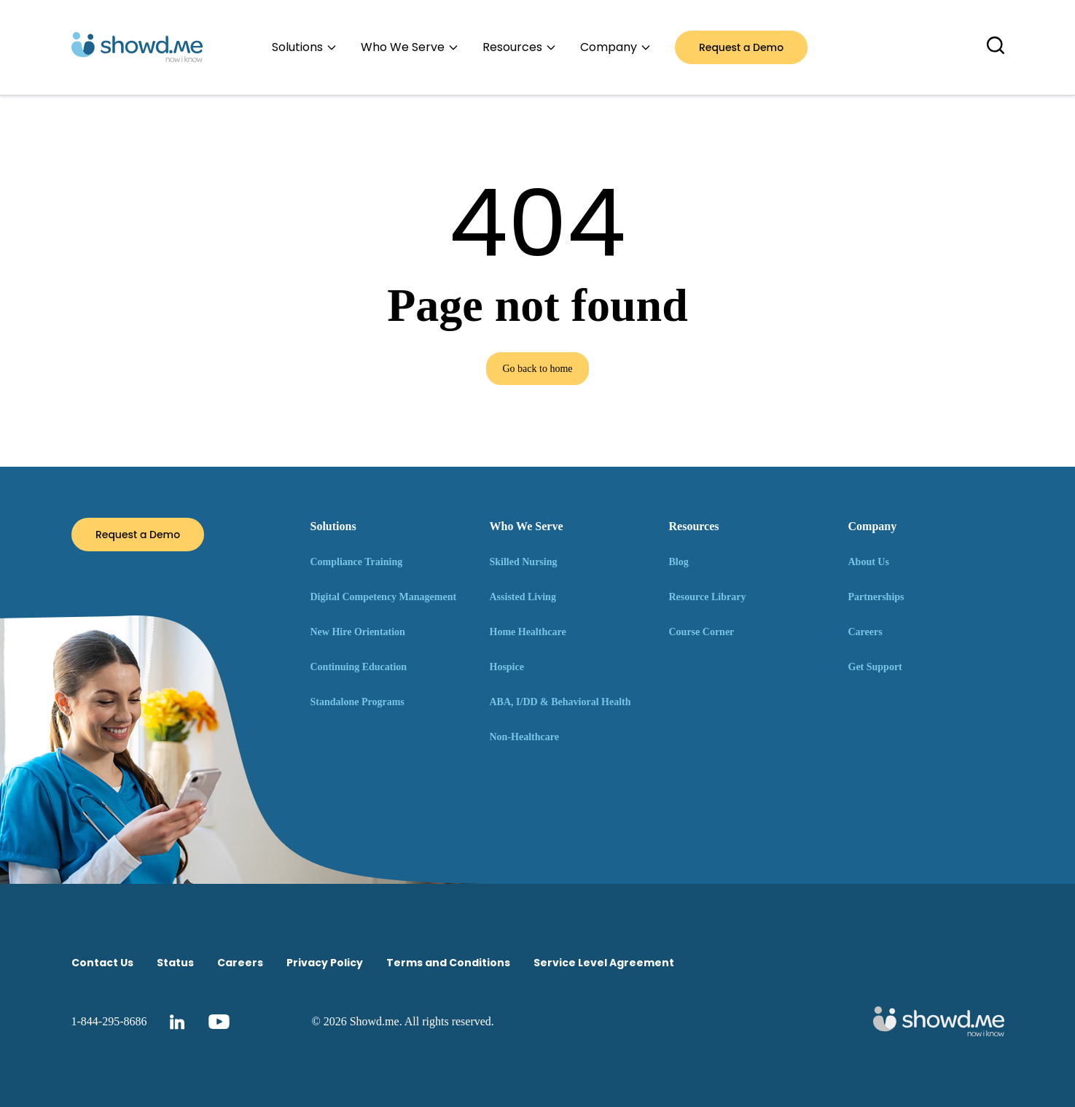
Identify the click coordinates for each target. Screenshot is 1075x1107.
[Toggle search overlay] (995, 45)
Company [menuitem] (616, 47)
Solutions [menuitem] (304, 47)
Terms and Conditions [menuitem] (448, 962)
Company (872, 526)
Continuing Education (358, 666)
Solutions (333, 526)
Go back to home (537, 368)
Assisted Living (523, 596)
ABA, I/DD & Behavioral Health (560, 701)
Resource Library (707, 596)
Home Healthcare (528, 631)
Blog (679, 561)
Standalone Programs (357, 701)
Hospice (507, 666)
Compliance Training (356, 561)
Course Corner (702, 631)
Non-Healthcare (524, 736)
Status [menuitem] (175, 962)
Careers (865, 631)
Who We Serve (526, 526)
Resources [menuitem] (519, 47)
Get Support (875, 666)
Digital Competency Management (383, 596)
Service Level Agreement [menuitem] (603, 962)
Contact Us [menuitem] (102, 962)
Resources (694, 526)
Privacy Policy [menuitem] (324, 962)
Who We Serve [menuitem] (410, 47)
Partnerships (876, 596)
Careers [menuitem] (240, 962)
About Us (868, 561)
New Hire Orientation (357, 631)
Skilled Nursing (524, 561)
